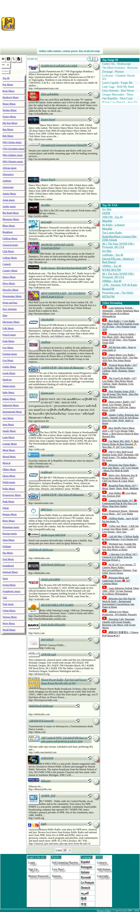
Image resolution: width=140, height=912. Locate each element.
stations (56, 876)
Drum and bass (9, 302)
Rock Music (8, 91)
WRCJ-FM (47, 757)
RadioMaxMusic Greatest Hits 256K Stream (119, 238)
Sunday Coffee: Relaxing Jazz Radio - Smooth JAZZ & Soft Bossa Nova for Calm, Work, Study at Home (120, 419)
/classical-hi (47, 319)
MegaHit (107, 220)
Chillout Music (9, 238)
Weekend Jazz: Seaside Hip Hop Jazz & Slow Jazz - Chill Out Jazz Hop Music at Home (119, 547)
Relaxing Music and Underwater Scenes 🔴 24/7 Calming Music (116, 580)
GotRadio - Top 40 (112, 254)
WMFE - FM (48, 795)
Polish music (8, 482)
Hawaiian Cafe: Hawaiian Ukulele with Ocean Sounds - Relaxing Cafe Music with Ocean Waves (118, 623)
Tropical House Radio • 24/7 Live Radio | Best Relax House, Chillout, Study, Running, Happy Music (119, 369)
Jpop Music (8, 424)
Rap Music (7, 129)
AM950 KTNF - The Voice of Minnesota (62, 367)
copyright (102, 876)
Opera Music (8, 476)
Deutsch (85, 887)
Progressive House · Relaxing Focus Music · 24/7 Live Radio (120, 512)
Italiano (85, 872)
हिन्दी (83, 898)
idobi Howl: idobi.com (40, 549)
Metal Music (8, 450)
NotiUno (45, 341)
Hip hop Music (9, 123)
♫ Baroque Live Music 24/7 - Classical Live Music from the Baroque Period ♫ (120, 557)
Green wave (47, 392)
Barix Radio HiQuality (53, 624)
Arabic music (9, 206)
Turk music (8, 604)
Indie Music (8, 392)
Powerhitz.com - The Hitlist (117, 292)
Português (86, 867)
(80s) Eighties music (12, 155)
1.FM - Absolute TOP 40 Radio (119, 284)
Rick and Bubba (49, 93)
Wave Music (8, 623)
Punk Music (8, 501)
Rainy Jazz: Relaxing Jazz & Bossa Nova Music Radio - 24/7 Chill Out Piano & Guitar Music (119, 478)
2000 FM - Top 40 (112, 217)
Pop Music (7, 84)
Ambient (6, 180)
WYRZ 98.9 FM (111, 269)
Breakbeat (7, 232)
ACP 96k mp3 (48, 654)
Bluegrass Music (10, 219)
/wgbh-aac (46, 471)
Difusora (45, 780)
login (31, 862)
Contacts (102, 862)
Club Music (8, 251)
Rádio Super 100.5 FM (53, 534)
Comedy (6, 264)
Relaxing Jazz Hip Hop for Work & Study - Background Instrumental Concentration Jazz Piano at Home (118, 602)
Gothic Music (9, 366)
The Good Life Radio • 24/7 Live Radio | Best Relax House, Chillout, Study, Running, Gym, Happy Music (119, 382)
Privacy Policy (104, 910)
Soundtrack (8, 565)
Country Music (9, 270)
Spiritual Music (10, 572)
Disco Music (8, 283)
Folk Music (8, 328)
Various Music (9, 617)
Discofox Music (10, 290)
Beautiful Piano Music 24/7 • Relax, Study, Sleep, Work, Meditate (120, 487)
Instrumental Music (12, 411)
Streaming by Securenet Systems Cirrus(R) (63, 144)
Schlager (6, 546)
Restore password (38, 876)
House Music (9, 103)
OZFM (44, 426)
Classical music (10, 245)
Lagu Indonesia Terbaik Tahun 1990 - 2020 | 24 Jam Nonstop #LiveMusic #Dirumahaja (120, 591)
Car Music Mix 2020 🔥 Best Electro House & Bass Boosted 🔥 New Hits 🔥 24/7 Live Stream (120, 444)
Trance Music (9, 116)
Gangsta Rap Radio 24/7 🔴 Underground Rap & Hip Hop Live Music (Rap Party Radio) (119, 503)
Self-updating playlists (65, 862)
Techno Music (9, 110)
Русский (86, 877)
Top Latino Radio (112, 232)
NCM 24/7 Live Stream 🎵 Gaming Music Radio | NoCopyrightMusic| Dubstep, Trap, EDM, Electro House (119, 568)
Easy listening (9, 309)
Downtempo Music (12, 296)
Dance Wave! (48, 119)
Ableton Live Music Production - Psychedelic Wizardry (119, 613)
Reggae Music (9, 514)
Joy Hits (45, 204)
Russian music (9, 533)
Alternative (8, 174)
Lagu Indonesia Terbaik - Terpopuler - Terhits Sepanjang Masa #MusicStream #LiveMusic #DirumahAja (120, 312)
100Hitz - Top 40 (111, 266)
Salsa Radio (47, 454)
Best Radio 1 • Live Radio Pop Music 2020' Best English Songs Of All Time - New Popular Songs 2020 (120, 325)
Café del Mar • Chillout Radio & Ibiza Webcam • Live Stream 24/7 (120, 538)
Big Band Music (10, 213)
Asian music (8, 200)
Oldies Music (9, 469)
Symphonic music (11, 591)
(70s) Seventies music (13, 148)
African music (9, 168)
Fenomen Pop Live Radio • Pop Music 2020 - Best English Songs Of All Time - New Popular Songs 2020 (119, 338)
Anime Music (9, 193)
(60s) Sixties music (12, 142)
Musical (6, 463)
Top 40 (6, 78)
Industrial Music (10, 405)
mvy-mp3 (46, 221)
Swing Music (9, 585)
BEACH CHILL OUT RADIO (57, 604)
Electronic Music (11, 322)
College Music (9, 257)
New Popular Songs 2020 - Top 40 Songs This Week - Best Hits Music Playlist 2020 (120, 394)
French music (9, 334)
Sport (5, 578)
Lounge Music (9, 443)
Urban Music (9, 610)
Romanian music (10, 527)
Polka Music (8, 488)
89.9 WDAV (47, 639)
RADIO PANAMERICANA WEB (59, 65)
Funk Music (8, 341)
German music (9, 354)
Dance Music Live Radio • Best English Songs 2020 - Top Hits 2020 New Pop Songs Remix (120, 357)
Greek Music (8, 373)
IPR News (46, 509)
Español (85, 861)
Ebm (4, 315)
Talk (4, 597)
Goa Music (8, 360)
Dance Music (9, 277)
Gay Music (8, 347)
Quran (5, 508)
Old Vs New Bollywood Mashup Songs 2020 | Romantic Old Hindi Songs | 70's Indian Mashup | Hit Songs (120, 456)
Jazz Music (8, 418)
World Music (9, 629)
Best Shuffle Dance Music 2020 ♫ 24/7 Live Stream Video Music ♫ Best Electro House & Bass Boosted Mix (120, 432)
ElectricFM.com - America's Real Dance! (118, 260)
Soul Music (8, 559)
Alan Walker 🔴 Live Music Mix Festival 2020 (119, 494)
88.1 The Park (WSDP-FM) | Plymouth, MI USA (118, 245)
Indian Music (9, 399)
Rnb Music (8, 136)
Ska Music (7, 553)
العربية (85, 892)
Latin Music (8, 437)
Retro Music (8, 520)
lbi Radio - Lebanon (113, 224)
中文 (84, 904)
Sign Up (33, 869)
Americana (7, 187)
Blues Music (8, 225)
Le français (87, 882)
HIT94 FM (108, 296)
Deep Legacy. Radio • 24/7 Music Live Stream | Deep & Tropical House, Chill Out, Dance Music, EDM (119, 405)
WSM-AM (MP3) (50, 579)
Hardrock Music (10, 97)
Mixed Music (9, 456)
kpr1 (43, 823)
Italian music (8, 386)
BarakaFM (108, 288)
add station (104, 869)
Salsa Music (8, 540)
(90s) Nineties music (12, 161)
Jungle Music (9, 431)
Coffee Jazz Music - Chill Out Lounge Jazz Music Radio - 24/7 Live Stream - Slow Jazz (120, 529)
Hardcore (7, 379)
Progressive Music (11, 495)
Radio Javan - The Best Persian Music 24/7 (63, 267)
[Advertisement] (78, 23)
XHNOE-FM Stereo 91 (41, 720)
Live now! (58, 869)
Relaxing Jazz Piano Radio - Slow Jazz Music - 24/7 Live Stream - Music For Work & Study (120, 468)
